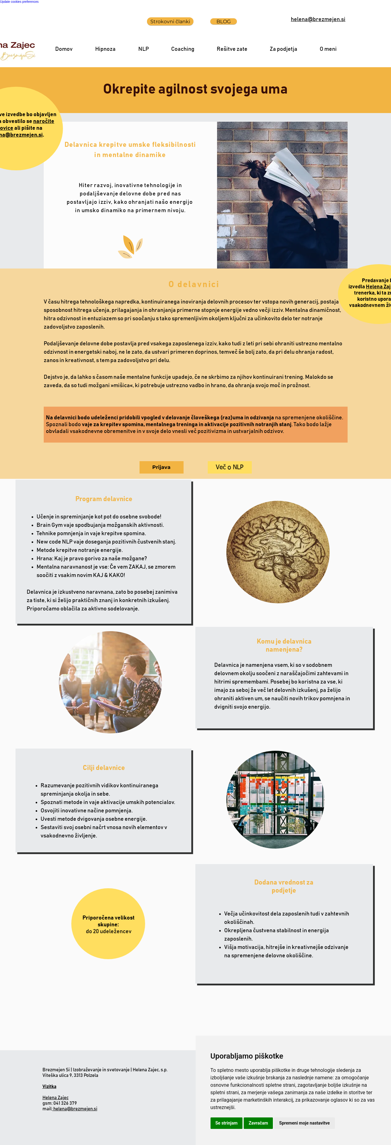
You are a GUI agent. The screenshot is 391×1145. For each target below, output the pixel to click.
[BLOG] (223, 21)
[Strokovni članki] (170, 21)
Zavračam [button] (258, 1123)
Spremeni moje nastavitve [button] (304, 1123)
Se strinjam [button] (226, 1123)
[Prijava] (162, 467)
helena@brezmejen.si (74, 1109)
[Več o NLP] (230, 467)
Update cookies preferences (19, 1)
